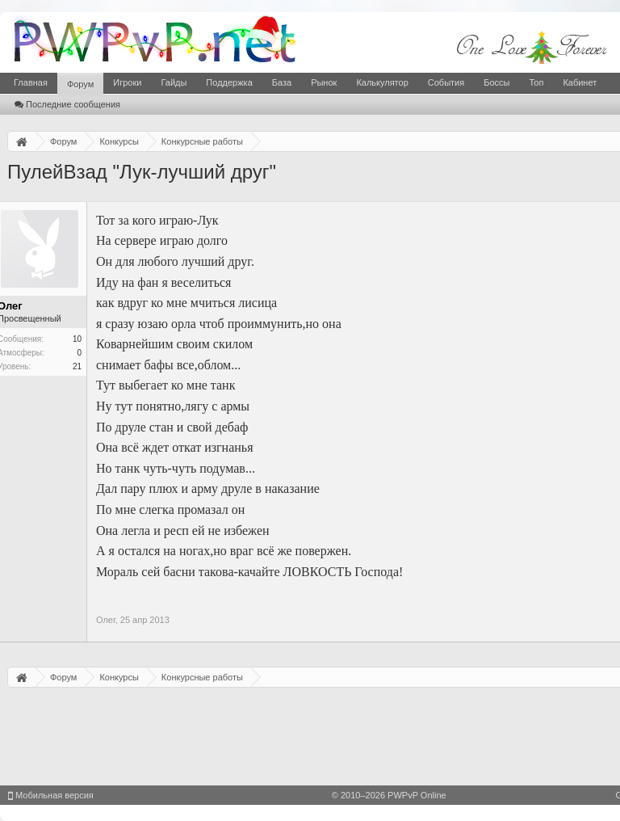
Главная (31, 82)
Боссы (496, 82)
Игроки (127, 82)
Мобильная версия (51, 795)
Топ (536, 82)
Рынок (324, 82)
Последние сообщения (67, 104)
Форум (80, 84)
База (281, 82)
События (446, 82)
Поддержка (229, 82)
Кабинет (580, 82)
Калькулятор (382, 82)
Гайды (173, 82)
